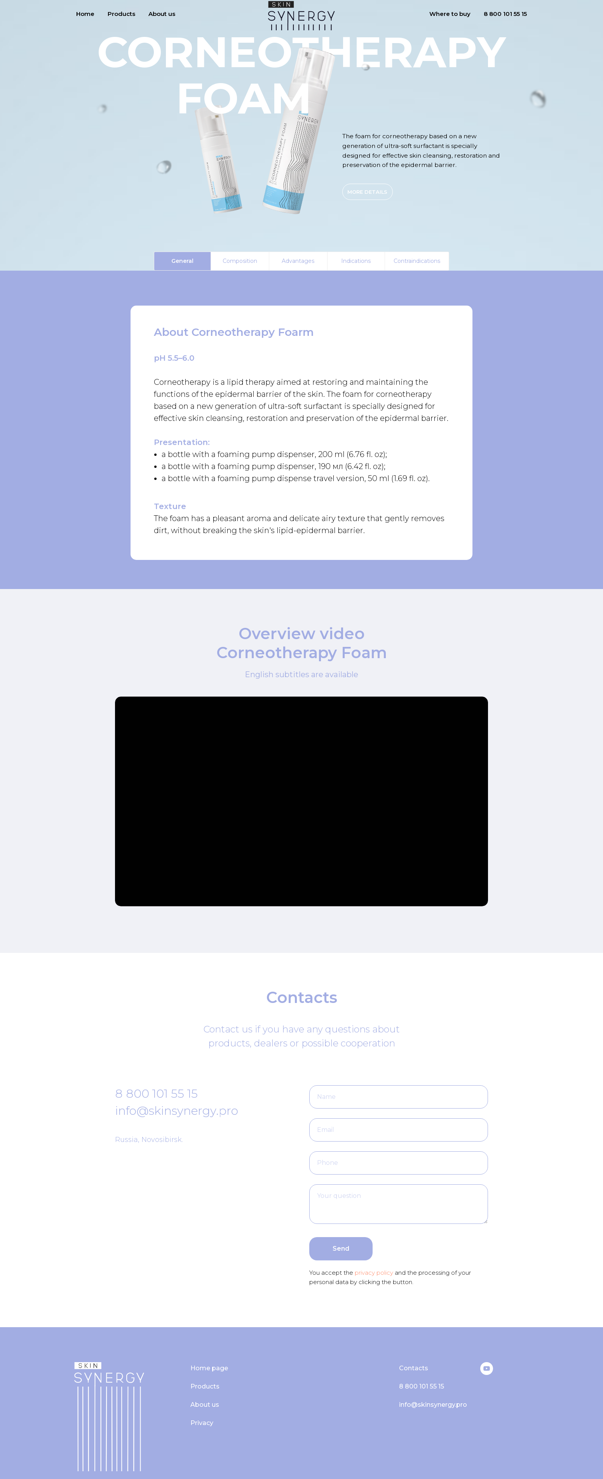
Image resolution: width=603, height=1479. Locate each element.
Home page (209, 1368)
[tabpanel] (301, 430)
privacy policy (373, 1272)
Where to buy (450, 13)
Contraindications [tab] (417, 260)
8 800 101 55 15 (505, 13)
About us (161, 13)
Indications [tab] (356, 260)
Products (121, 13)
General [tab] (182, 260)
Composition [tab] (240, 260)
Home (85, 13)
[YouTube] (486, 1373)
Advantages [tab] (298, 260)
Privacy (201, 1423)
